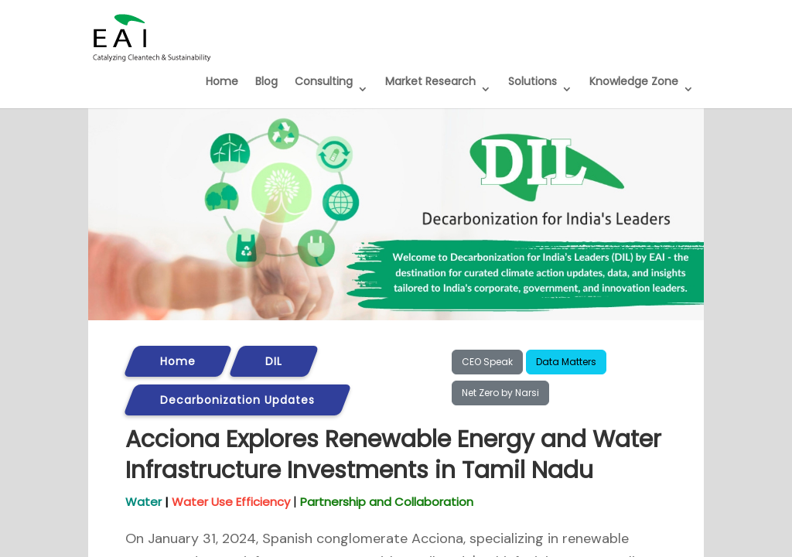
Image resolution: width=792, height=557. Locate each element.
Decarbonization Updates (237, 400)
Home (222, 81)
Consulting (324, 81)
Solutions (532, 81)
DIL (273, 361)
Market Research (430, 81)
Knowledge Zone (633, 81)
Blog (266, 81)
